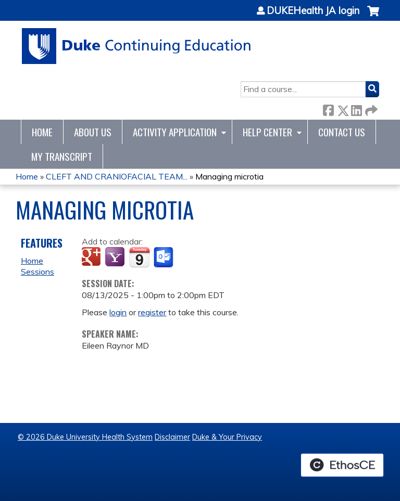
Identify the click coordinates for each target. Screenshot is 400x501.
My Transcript (61, 156)
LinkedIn (356, 108)
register (152, 312)
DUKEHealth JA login (313, 11)
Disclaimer (172, 437)
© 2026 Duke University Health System (85, 437)
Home (42, 131)
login (118, 312)
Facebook (328, 108)
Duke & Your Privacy (227, 437)
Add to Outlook (164, 257)
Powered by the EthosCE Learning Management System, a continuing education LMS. (342, 465)
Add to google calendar (92, 257)
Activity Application (175, 131)
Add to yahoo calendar (116, 257)
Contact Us (341, 131)
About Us (92, 131)
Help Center (267, 131)
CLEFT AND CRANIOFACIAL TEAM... (117, 176)
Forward (370, 108)
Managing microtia (229, 176)
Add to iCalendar (139, 257)
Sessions (37, 271)
